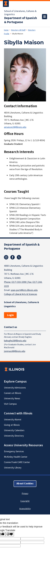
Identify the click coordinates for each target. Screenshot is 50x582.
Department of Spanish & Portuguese (20, 20)
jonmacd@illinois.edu (14, 351)
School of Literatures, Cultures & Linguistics (20, 13)
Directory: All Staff (18, 30)
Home (6, 30)
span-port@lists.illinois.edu (24, 290)
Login (10, 315)
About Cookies (25, 483)
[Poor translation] (9, 534)
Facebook (12, 257)
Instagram (6, 257)
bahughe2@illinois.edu (15, 340)
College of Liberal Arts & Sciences (20, 294)
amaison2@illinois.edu (15, 127)
